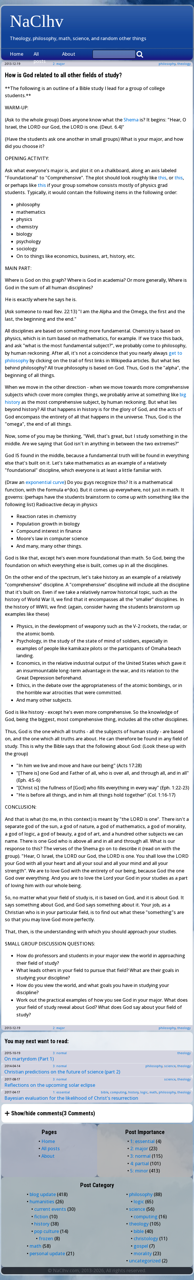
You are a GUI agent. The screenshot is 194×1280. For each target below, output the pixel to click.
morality (143, 1253)
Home (16, 54)
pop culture (46, 1231)
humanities (42, 1201)
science (170, 1066)
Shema (131, 120)
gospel (141, 1246)
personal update (47, 1253)
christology (146, 1238)
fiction (41, 1216)
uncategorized (145, 1261)
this (162, 177)
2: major (59, 1028)
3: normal (60, 1053)
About (68, 54)
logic (144, 1092)
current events (50, 1209)
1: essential (61, 1092)
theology (184, 64)
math (153, 1092)
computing (118, 1092)
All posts (40, 58)
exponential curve (45, 482)
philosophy (167, 64)
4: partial (139, 1163)
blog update (43, 1194)
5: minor (139, 1171)
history (133, 1092)
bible (104, 1092)
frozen (46, 1238)
